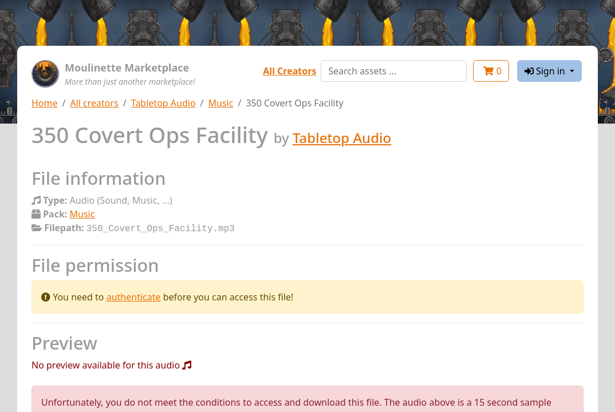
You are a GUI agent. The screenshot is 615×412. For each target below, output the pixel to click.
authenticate (134, 296)
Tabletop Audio (163, 103)
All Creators (289, 71)
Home (44, 103)
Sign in (546, 71)
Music (221, 103)
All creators (94, 103)
